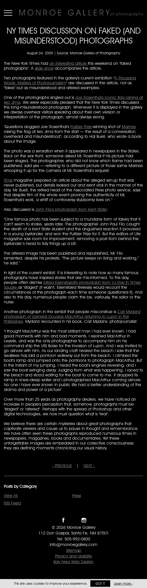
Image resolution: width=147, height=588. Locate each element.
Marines (129, 126)
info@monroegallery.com (73, 544)
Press (76, 495)
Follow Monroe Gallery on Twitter (73, 520)
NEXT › (89, 465)
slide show (44, 68)
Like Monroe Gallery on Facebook (63, 520)
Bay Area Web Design (73, 561)
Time (8, 180)
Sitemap (73, 550)
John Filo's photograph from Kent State (71, 209)
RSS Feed (12, 503)
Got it (100, 583)
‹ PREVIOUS (62, 465)
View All (11, 495)
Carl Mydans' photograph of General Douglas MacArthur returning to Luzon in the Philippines (72, 316)
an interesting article (68, 63)
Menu (8, 12)
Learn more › (123, 583)
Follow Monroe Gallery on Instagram (83, 520)
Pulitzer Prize (81, 126)
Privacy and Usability (73, 556)
